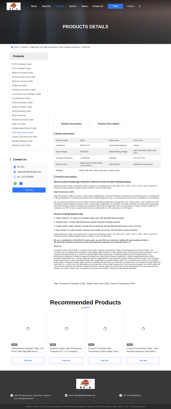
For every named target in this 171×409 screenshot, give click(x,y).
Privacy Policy (38, 406)
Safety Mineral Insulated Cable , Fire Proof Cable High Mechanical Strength (27, 350)
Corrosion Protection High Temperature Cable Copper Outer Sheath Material (103, 350)
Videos (84, 6)
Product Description (108, 124)
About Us (46, 6)
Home (34, 6)
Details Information (71, 124)
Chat (115, 6)
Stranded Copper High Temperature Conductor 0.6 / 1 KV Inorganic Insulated (66, 350)
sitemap (28, 406)
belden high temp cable (98, 283)
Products (60, 6)
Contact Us (98, 6)
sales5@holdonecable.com (29, 172)
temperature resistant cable (72, 283)
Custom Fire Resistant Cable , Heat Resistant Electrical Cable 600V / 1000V (142, 350)
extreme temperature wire (123, 283)
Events (72, 6)
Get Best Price (121, 111)
